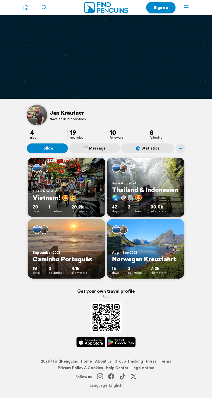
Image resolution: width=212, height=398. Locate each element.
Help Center (117, 367)
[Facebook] (111, 377)
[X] (133, 377)
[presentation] (181, 134)
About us (103, 361)
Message (95, 148)
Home (86, 361)
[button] (186, 7)
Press (151, 361)
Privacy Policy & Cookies (80, 367)
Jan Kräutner (67, 112)
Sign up (161, 7)
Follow (47, 148)
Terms (165, 361)
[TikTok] (122, 377)
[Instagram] (100, 377)
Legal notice (142, 367)
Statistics (148, 148)
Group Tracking (128, 361)
